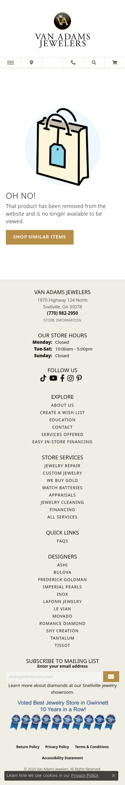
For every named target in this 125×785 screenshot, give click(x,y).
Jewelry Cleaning (62, 502)
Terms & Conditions (92, 746)
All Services (62, 517)
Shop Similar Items (39, 237)
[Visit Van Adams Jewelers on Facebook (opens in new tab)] (62, 378)
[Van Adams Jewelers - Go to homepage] (62, 29)
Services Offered (62, 434)
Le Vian (62, 608)
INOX (62, 594)
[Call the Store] (62, 313)
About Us (62, 405)
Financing (62, 509)
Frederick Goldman (62, 579)
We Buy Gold (62, 480)
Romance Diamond (62, 623)
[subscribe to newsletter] (111, 676)
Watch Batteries (62, 487)
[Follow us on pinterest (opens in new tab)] (79, 378)
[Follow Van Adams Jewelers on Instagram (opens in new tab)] (70, 378)
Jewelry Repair (62, 465)
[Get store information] (62, 320)
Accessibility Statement (62, 757)
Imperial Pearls (62, 587)
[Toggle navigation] (10, 62)
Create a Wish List (62, 412)
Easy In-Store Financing (62, 441)
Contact (62, 427)
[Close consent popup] (113, 775)
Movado (63, 616)
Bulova (62, 572)
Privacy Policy (57, 746)
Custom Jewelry (62, 473)
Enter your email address (62, 666)
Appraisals (62, 495)
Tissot (62, 645)
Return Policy (27, 746)
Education (62, 419)
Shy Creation (62, 630)
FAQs (62, 541)
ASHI (62, 565)
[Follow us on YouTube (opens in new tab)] (53, 378)
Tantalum (62, 638)
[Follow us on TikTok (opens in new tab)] (43, 378)
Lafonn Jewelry (62, 601)
